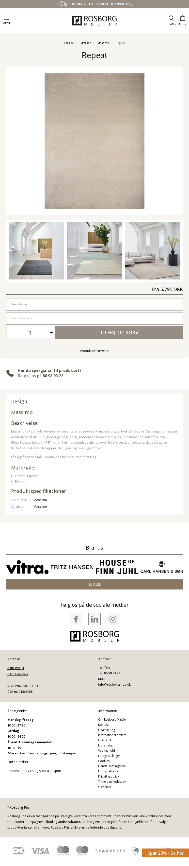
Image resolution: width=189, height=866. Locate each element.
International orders (112, 735)
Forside (69, 43)
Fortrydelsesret (109, 771)
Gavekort (104, 787)
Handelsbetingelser (112, 766)
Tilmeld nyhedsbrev (112, 781)
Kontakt (103, 725)
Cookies (104, 761)
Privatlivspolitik (108, 776)
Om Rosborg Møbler (112, 719)
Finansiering (106, 730)
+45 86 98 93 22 (109, 673)
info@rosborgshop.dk (114, 684)
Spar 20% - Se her (165, 853)
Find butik (105, 740)
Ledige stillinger (109, 756)
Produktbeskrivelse (94, 350)
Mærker (85, 43)
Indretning (105, 745)
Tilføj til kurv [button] (119, 332)
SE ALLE (94, 584)
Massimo (103, 43)
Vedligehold (106, 750)
